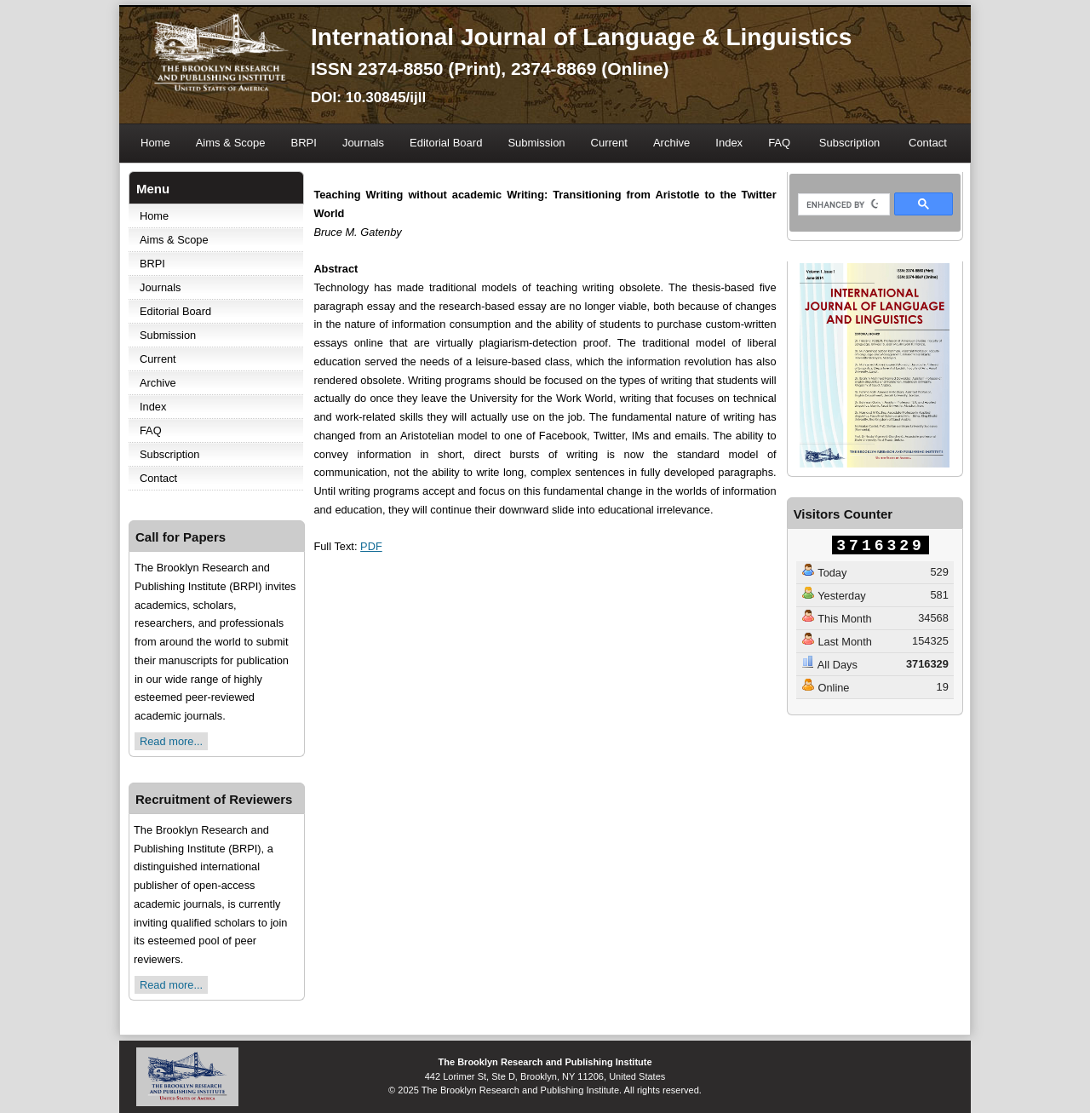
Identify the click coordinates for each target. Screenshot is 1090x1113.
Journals (363, 142)
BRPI (304, 142)
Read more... (171, 741)
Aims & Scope (231, 142)
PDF (371, 546)
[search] (842, 204)
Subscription (850, 142)
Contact (928, 142)
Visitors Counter (843, 514)
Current (609, 142)
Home (155, 142)
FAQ (779, 142)
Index (729, 142)
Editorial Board (446, 142)
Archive (671, 142)
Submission (536, 142)
